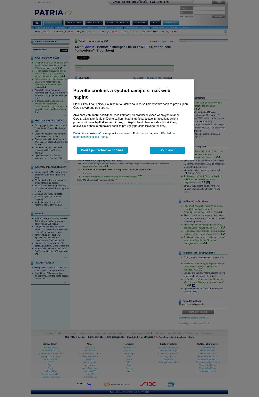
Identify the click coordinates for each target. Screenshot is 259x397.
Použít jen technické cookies (102, 150)
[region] (131, 119)
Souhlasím (167, 150)
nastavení (125, 133)
